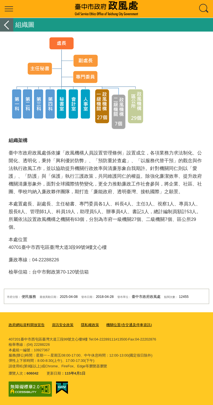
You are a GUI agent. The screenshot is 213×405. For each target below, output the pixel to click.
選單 (9, 9)
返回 (6, 25)
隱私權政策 (90, 325)
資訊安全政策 (62, 325)
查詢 (204, 9)
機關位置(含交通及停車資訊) (129, 325)
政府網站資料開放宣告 (27, 325)
